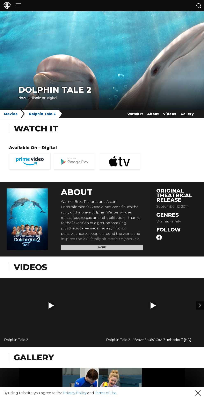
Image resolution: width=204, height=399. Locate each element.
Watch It (135, 114)
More (102, 247)
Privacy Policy (74, 393)
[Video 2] (200, 305)
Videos (169, 114)
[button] (51, 305)
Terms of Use (106, 393)
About (153, 114)
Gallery (187, 114)
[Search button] (199, 5)
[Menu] (18, 5)
